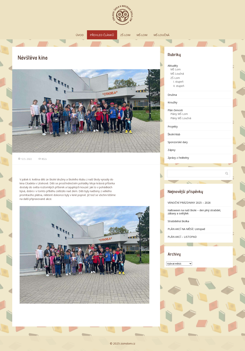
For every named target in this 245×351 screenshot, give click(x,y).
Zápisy (171, 150)
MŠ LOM (142, 35)
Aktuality (173, 65)
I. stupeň (178, 81)
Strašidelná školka (178, 221)
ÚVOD (80, 35)
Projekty (173, 126)
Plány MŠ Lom (179, 114)
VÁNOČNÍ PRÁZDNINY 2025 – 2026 (189, 202)
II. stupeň (178, 86)
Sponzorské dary (178, 142)
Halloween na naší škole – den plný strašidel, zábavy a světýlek (194, 211)
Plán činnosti (175, 110)
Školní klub (174, 134)
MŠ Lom (175, 69)
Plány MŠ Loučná (180, 118)
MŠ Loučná (177, 73)
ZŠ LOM (125, 35)
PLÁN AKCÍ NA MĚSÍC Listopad (186, 229)
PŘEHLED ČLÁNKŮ (102, 35)
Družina (172, 95)
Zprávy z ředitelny (178, 157)
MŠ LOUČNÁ (161, 35)
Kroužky (172, 102)
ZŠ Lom (175, 78)
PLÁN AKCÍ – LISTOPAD (182, 237)
